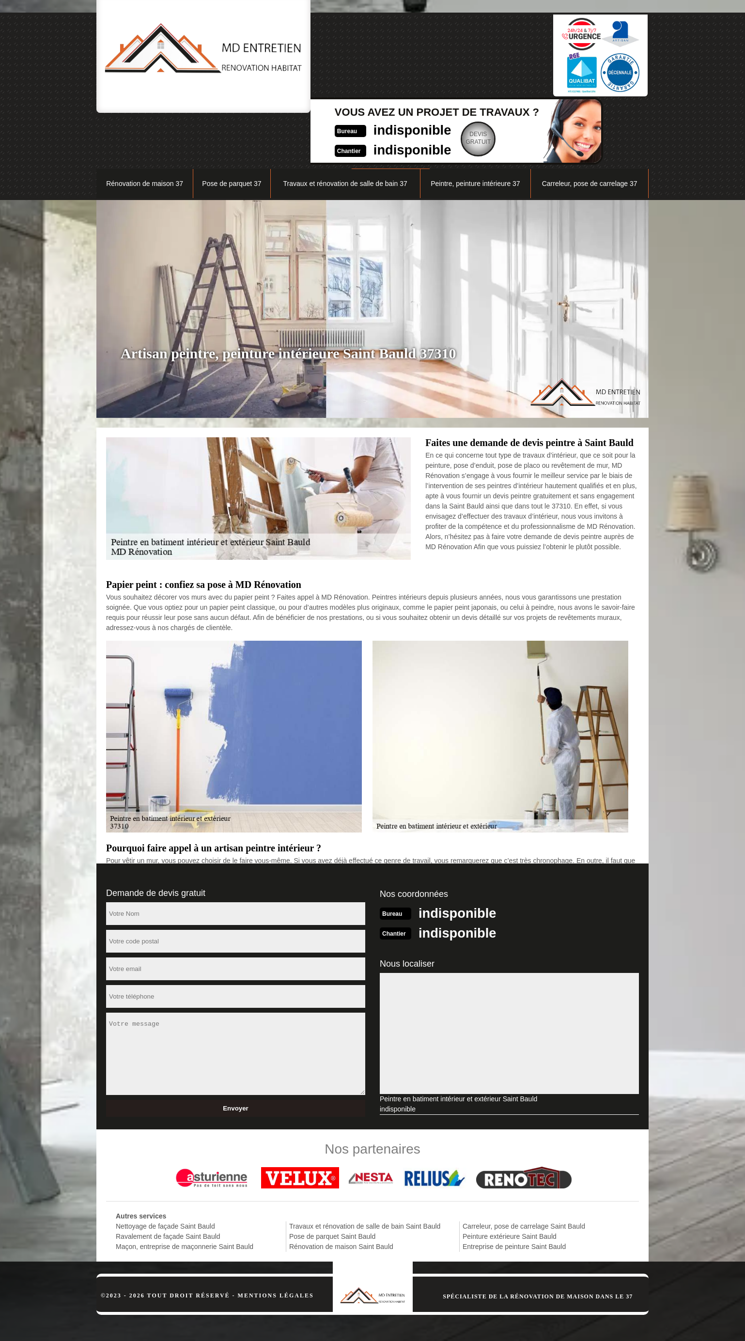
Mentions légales (276, 1244)
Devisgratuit (421, 60)
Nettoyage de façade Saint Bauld (165, 1175)
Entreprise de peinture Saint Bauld (514, 1196)
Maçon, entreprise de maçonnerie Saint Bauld (184, 1196)
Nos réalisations (539, 110)
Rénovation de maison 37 (144, 134)
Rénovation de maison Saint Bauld (341, 1196)
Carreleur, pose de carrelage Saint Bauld (524, 1175)
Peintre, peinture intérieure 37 (475, 134)
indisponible (351, 52)
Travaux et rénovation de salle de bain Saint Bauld (364, 1175)
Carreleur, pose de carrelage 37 (589, 134)
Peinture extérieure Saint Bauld (510, 1185)
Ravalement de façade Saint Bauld (168, 1185)
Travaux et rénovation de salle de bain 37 (345, 134)
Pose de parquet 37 (231, 134)
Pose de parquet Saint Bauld (332, 1185)
